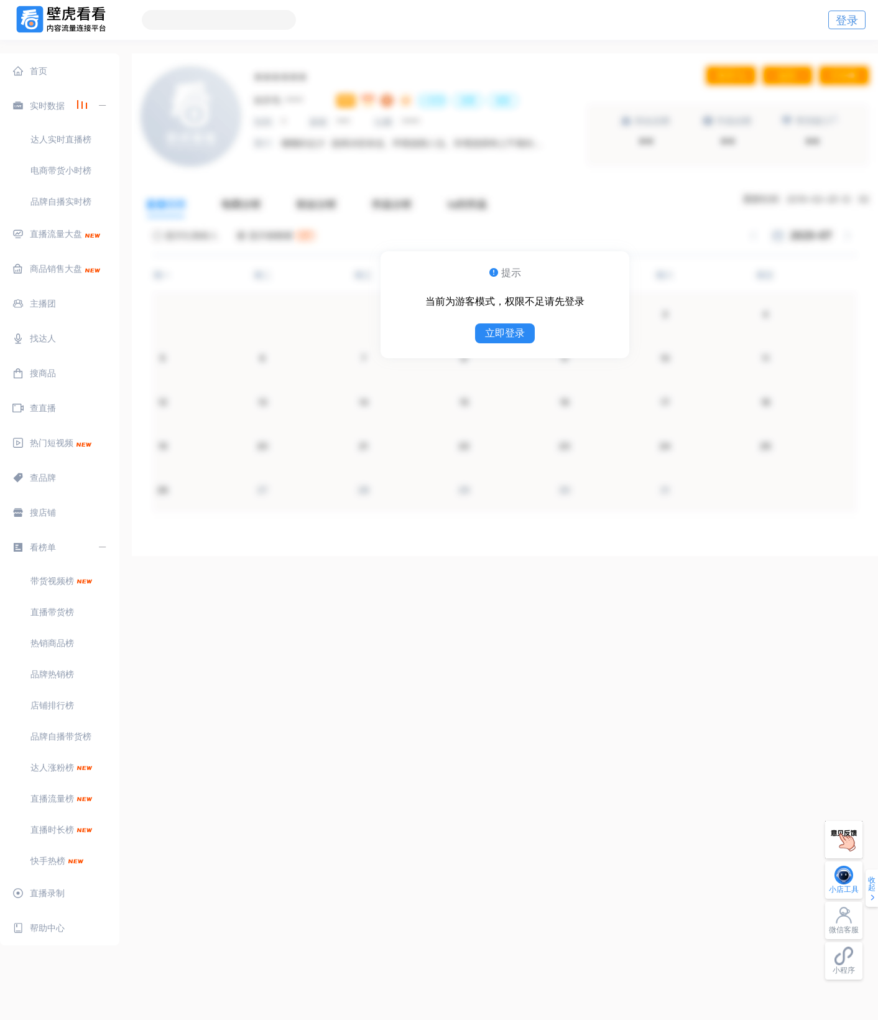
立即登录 (505, 333)
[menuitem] (59, 70)
